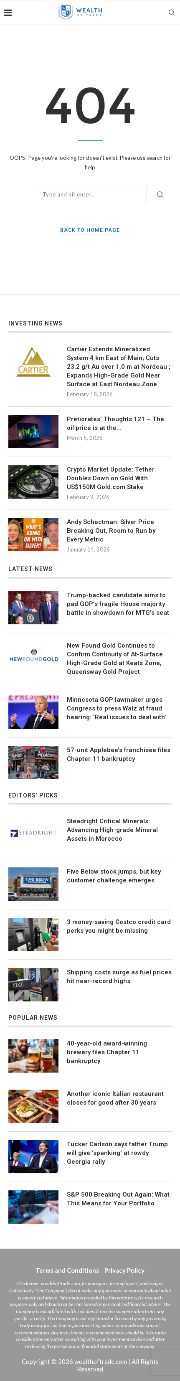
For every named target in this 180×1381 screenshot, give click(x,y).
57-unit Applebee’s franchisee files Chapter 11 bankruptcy (118, 754)
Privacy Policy (124, 1270)
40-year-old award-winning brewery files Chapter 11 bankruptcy (107, 1052)
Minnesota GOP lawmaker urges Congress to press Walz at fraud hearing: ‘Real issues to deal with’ (116, 708)
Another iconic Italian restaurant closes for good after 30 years (115, 1098)
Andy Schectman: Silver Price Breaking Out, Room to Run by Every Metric (111, 530)
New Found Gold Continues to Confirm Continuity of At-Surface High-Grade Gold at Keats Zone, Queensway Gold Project (115, 659)
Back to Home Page (90, 230)
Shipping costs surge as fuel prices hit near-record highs (119, 977)
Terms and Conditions (67, 1270)
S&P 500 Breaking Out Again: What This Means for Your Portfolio (118, 1199)
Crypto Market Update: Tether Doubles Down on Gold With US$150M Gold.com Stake (111, 478)
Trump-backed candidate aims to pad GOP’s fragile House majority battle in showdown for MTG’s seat (118, 603)
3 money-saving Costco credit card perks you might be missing (119, 926)
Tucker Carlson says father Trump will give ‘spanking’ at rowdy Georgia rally (117, 1152)
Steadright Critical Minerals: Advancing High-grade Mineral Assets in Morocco (112, 829)
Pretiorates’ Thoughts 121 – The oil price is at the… (115, 423)
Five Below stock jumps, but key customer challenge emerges (114, 876)
